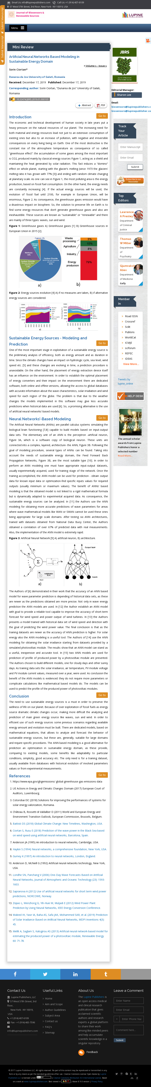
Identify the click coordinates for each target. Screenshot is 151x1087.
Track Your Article (123, 131)
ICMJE (127, 342)
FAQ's (47, 1027)
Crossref (128, 321)
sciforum (128, 348)
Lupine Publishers (93, 997)
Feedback (88, 1052)
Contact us (50, 1021)
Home (47, 998)
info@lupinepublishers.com (22, 1030)
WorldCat (129, 337)
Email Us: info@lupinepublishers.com (29, 2)
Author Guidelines (54, 1010)
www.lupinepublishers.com (36, 1081)
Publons (128, 332)
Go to (102, 115)
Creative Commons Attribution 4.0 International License (77, 1078)
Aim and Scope (53, 1004)
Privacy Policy (97, 1081)
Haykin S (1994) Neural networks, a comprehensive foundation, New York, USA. (60, 849)
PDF (100, 105)
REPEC (127, 353)
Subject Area (51, 1015)
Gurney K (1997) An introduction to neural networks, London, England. (54, 856)
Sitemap (49, 1032)
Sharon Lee (124, 95)
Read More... (125, 455)
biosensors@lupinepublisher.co (131, 111)
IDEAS (127, 358)
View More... (131, 364)
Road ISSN (130, 316)
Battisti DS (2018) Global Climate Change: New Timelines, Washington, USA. (58, 823)
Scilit (126, 327)
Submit (135, 167)
